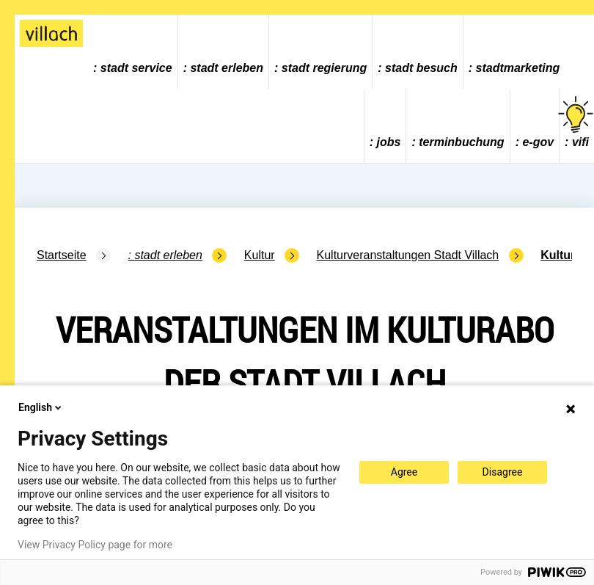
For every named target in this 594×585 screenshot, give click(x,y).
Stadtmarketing (518, 68)
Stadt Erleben (226, 68)
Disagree (503, 472)
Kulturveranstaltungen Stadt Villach (408, 255)
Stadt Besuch (421, 68)
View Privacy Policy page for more (95, 545)
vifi (577, 122)
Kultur (259, 255)
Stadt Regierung (324, 68)
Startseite (62, 255)
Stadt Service (136, 68)
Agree (404, 472)
